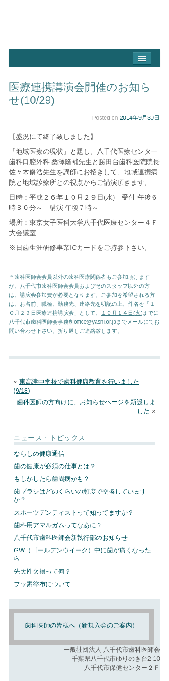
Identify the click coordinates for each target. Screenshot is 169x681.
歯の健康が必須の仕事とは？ (55, 466)
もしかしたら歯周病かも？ (52, 478)
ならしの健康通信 (39, 453)
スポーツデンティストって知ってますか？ (74, 512)
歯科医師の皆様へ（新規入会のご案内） (81, 625)
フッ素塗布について (42, 584)
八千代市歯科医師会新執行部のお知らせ (71, 537)
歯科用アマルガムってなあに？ (58, 525)
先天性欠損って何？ (42, 571)
